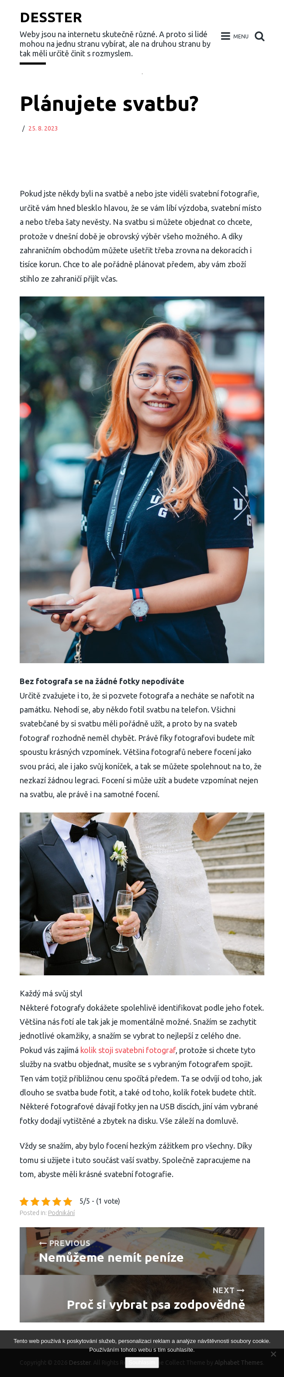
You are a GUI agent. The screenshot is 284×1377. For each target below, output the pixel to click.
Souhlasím (141, 1362)
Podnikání (61, 1212)
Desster (51, 17)
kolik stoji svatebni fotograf (128, 1050)
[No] (273, 1353)
